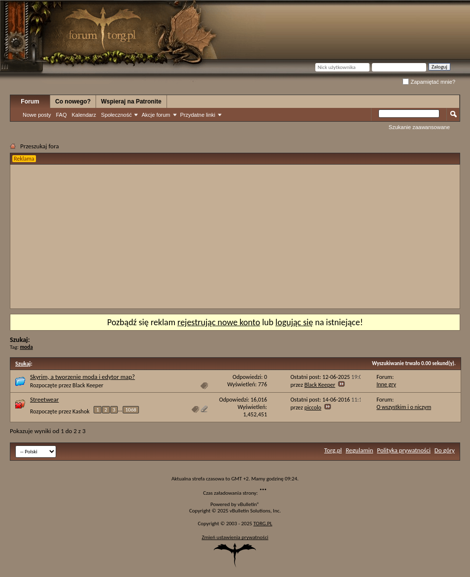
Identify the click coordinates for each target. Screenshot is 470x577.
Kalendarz (84, 115)
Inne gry (386, 384)
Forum (30, 101)
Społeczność (116, 115)
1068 (130, 410)
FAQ (61, 115)
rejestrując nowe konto (218, 322)
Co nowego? (73, 101)
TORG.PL (262, 523)
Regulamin (359, 450)
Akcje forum (155, 115)
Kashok (81, 410)
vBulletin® (248, 504)
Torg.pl (333, 450)
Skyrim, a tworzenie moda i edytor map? (82, 376)
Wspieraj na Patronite (131, 101)
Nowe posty (37, 115)
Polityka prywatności (404, 450)
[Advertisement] (122, 236)
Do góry (445, 450)
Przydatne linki (198, 115)
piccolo (313, 407)
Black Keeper (87, 385)
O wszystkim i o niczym (403, 407)
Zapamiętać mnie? (429, 82)
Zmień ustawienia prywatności (234, 537)
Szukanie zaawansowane (419, 127)
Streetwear (44, 399)
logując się (294, 322)
